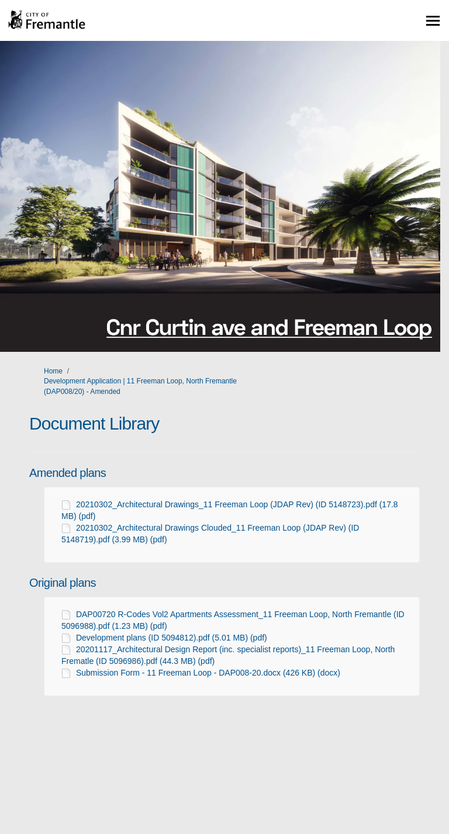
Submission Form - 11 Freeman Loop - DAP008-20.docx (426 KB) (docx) (208, 672)
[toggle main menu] (433, 21)
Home (53, 371)
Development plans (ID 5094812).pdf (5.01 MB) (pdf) (171, 637)
